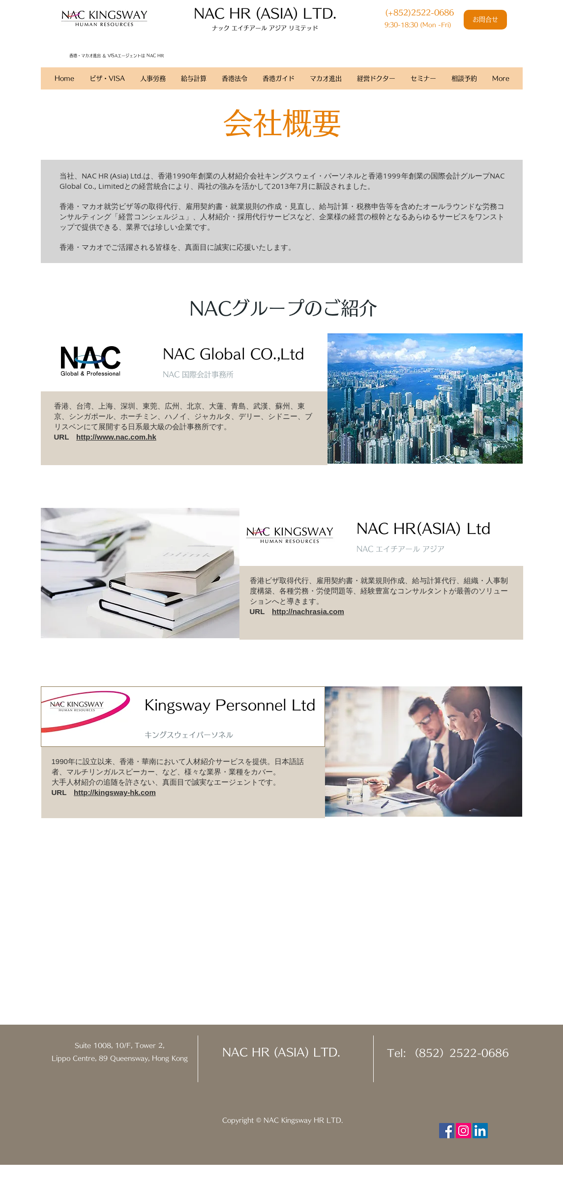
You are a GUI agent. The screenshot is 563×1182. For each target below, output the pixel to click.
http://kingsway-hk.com (115, 792)
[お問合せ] (485, 20)
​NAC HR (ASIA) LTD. (265, 13)
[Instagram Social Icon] (463, 1130)
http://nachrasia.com (308, 611)
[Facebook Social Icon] (446, 1130)
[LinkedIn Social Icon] (480, 1130)
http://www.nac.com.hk (116, 437)
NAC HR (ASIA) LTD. (281, 1052)
